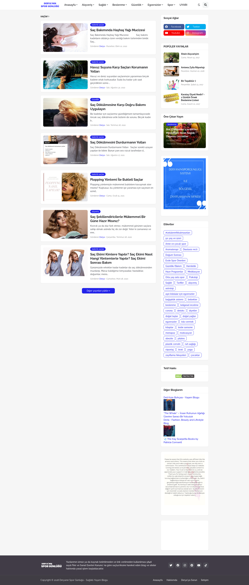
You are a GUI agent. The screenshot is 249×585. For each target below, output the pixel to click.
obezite (169, 338)
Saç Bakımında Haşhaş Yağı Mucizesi (117, 30)
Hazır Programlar (174, 271)
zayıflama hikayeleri (175, 355)
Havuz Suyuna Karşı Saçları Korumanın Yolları (119, 69)
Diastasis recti (190, 249)
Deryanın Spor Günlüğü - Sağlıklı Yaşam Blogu (84, 580)
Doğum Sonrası (173, 255)
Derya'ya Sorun (189, 580)
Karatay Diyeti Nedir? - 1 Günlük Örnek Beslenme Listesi (193, 97)
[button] (198, 5)
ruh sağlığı (190, 344)
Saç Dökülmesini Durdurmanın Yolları (118, 142)
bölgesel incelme (189, 305)
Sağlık (168, 283)
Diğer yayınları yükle (97, 290)
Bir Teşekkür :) (188, 81)
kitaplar (169, 327)
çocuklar (195, 355)
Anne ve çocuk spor (175, 244)
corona (169, 310)
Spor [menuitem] (170, 4)
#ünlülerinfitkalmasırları (177, 232)
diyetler (193, 310)
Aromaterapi (171, 249)
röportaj (169, 349)
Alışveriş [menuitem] (87, 4)
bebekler (192, 299)
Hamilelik (191, 266)
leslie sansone (185, 327)
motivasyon (186, 333)
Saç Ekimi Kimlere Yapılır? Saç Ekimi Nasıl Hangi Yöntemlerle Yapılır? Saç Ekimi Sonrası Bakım (121, 258)
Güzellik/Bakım (173, 266)
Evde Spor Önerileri (175, 260)
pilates (181, 338)
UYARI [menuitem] (183, 4)
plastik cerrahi (172, 344)
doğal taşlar (171, 316)
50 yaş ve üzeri (173, 238)
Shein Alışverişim (190, 54)
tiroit (180, 349)
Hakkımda (172, 580)
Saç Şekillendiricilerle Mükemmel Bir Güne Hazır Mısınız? (118, 219)
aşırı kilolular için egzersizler (180, 294)
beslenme (170, 305)
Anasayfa (158, 580)
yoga (190, 349)
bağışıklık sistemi (174, 299)
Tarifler (180, 283)
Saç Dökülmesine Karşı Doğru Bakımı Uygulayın (118, 107)
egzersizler (171, 321)
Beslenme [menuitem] (118, 4)
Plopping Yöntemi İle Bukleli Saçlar (116, 179)
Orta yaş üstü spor (175, 277)
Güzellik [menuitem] (136, 4)
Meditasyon (194, 271)
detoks (180, 310)
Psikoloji (193, 277)
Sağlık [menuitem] (102, 4)
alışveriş (192, 283)
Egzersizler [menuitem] (154, 4)
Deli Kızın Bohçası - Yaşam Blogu (181, 397)
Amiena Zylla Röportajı (193, 67)
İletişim (205, 580)
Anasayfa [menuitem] (70, 4)
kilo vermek (187, 321)
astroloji (169, 288)
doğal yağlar (189, 316)
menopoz (170, 333)
